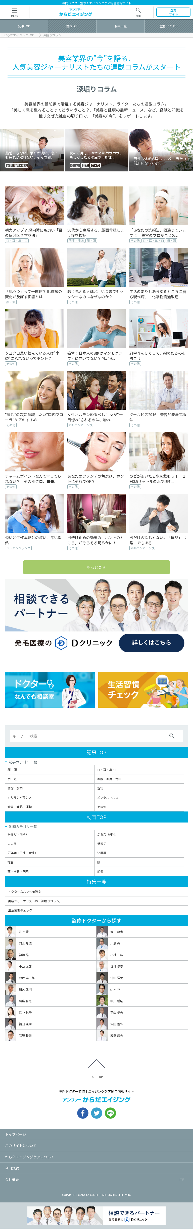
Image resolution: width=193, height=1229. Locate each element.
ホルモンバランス (20, 798)
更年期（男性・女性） (23, 853)
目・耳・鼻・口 (107, 770)
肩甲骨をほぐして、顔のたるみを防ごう (157, 355)
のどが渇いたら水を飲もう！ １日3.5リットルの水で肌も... (157, 478)
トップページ (15, 1134)
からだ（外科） (107, 834)
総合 (11, 862)
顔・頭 (12, 770)
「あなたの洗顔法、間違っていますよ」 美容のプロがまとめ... (157, 232)
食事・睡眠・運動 (20, 807)
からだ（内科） (18, 834)
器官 (100, 788)
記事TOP (96, 752)
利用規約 (12, 1168)
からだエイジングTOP (19, 35)
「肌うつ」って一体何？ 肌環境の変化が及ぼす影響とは (33, 294)
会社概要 (12, 1179)
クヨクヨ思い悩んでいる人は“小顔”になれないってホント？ (32, 355)
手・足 (12, 779)
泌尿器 (101, 853)
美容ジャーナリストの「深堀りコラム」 (35, 901)
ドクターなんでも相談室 (24, 892)
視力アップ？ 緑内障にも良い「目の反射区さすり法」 (33, 232)
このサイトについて (21, 1145)
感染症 (101, 844)
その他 (101, 807)
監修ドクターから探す (97, 920)
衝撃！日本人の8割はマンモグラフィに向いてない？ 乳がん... (94, 355)
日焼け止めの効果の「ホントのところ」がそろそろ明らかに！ (95, 540)
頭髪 (100, 871)
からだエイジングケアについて (29, 1157)
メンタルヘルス (107, 798)
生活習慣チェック (20, 910)
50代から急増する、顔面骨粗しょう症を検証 (95, 232)
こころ (12, 844)
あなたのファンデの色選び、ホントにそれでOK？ (95, 478)
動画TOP (96, 817)
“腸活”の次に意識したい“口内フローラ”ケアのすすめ (34, 417)
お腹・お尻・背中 (109, 779)
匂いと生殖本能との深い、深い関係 (33, 540)
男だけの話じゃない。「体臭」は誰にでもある (157, 540)
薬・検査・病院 (18, 871)
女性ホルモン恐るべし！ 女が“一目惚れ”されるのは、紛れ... (95, 417)
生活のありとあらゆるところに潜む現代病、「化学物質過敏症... (157, 294)
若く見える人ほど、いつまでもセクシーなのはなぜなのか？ (95, 294)
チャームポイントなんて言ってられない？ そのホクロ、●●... (33, 478)
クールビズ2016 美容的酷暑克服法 (157, 417)
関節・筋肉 (15, 788)
